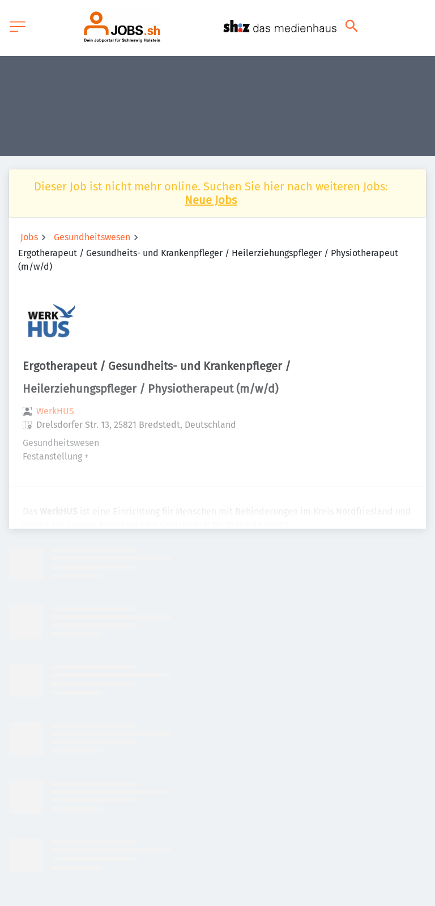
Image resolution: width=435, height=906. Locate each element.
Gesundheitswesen (92, 237)
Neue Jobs (211, 200)
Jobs (29, 237)
